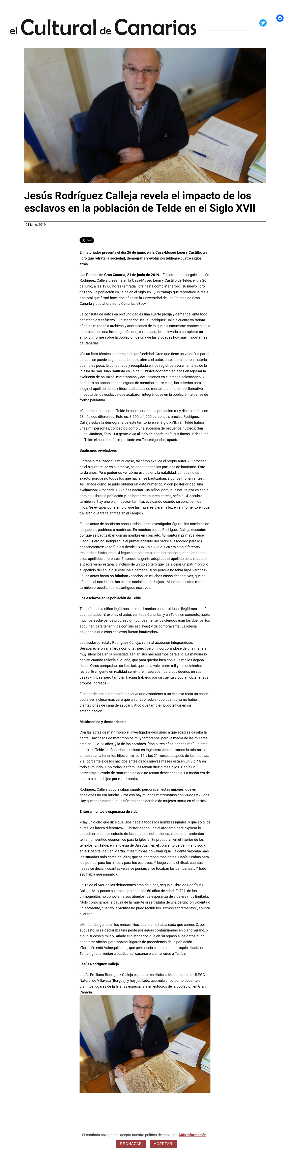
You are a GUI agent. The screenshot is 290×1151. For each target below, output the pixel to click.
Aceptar (163, 1144)
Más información (192, 1135)
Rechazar (131, 1144)
